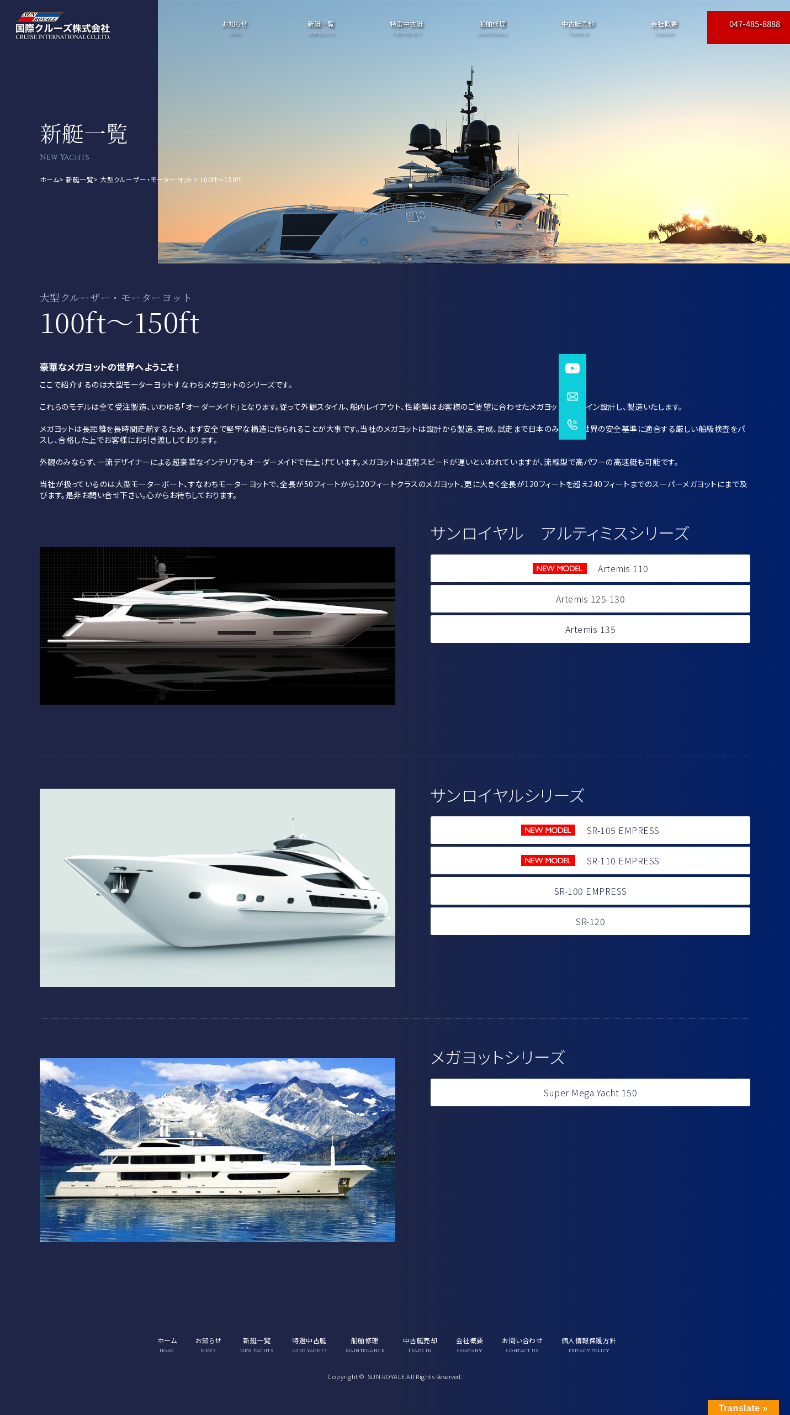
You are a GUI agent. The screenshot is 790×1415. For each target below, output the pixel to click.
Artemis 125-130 (590, 598)
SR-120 (590, 921)
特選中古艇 (406, 28)
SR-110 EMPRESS (590, 860)
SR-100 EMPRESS (590, 890)
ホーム (50, 179)
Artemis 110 (591, 568)
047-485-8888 (754, 23)
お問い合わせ (522, 1344)
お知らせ (235, 28)
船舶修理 (492, 28)
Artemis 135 (590, 629)
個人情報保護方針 (589, 1344)
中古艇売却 (578, 28)
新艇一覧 (79, 179)
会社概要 (664, 28)
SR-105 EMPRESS (590, 830)
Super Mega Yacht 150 (590, 1092)
